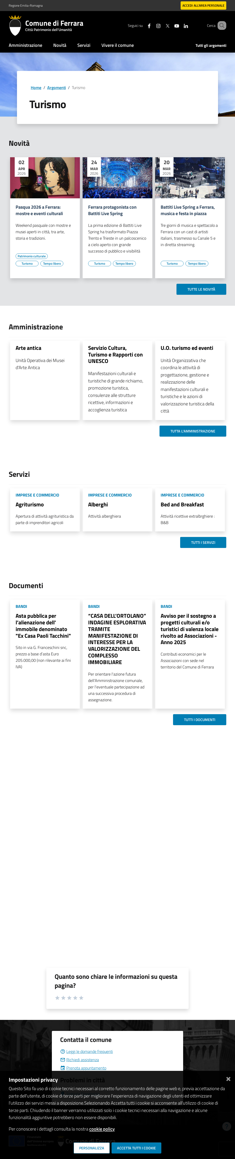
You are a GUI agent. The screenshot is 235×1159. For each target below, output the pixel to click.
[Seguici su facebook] (143, 25)
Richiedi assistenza (79, 1060)
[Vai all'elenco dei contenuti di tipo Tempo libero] (51, 263)
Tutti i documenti (199, 719)
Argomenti (56, 87)
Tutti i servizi (203, 542)
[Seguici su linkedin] (180, 25)
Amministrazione (25, 45)
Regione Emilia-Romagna (26, 5)
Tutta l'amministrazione (193, 431)
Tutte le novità (201, 289)
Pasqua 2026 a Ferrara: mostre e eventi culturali (39, 210)
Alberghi (98, 504)
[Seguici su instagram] (152, 25)
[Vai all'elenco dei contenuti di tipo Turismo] (27, 263)
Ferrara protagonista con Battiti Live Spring (112, 210)
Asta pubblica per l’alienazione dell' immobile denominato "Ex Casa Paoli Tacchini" (43, 626)
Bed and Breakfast (182, 504)
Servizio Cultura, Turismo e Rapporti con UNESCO (115, 354)
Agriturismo (30, 504)
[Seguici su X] (161, 25)
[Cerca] (220, 25)
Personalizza (91, 1148)
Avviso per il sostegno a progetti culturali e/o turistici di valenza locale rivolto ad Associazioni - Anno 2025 (189, 629)
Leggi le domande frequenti (86, 1051)
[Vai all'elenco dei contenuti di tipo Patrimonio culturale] (32, 256)
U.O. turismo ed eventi (187, 348)
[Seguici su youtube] (171, 25)
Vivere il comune (117, 45)
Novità (59, 45)
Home (36, 87)
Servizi (83, 45)
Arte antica (28, 348)
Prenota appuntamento (83, 1068)
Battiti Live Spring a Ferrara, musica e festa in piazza (188, 210)
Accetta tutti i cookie (136, 1148)
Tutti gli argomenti (211, 45)
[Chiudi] (228, 1078)
